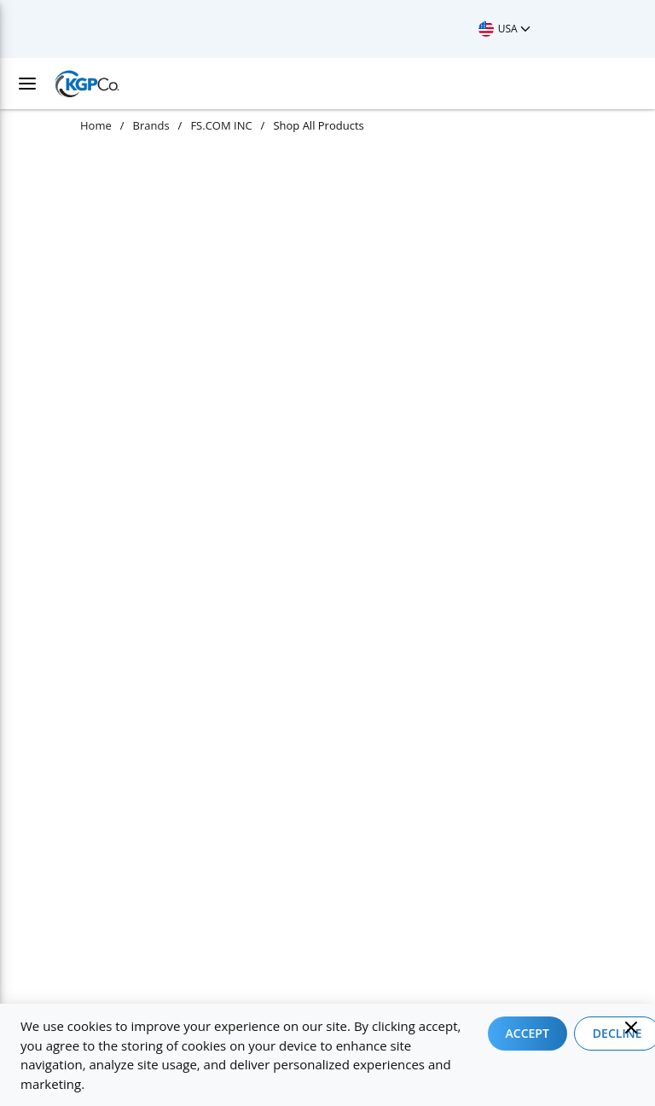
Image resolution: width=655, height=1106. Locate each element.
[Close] (631, 1027)
